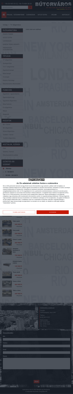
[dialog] (36, 197)
